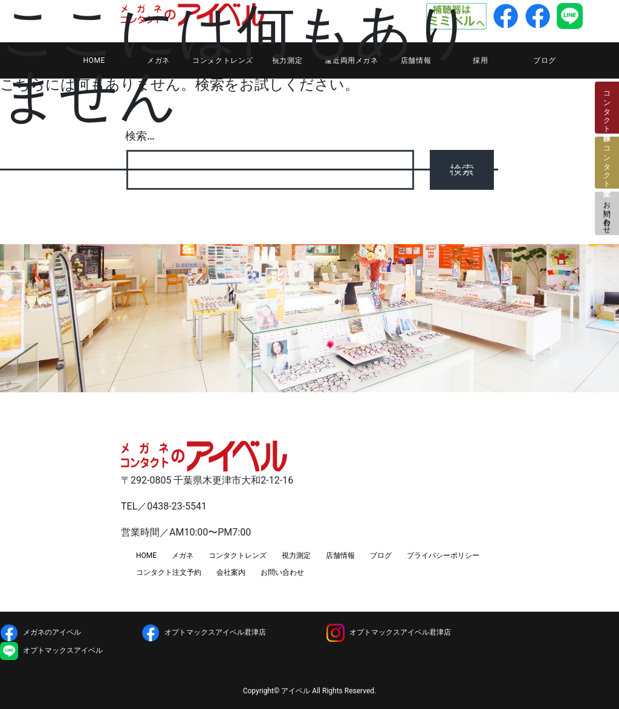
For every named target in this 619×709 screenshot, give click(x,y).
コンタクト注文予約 (168, 572)
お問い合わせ (607, 213)
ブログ (544, 60)
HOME (146, 555)
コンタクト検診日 (607, 107)
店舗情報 (340, 555)
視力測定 (296, 555)
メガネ (182, 555)
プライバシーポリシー (443, 555)
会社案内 (230, 572)
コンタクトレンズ (238, 555)
